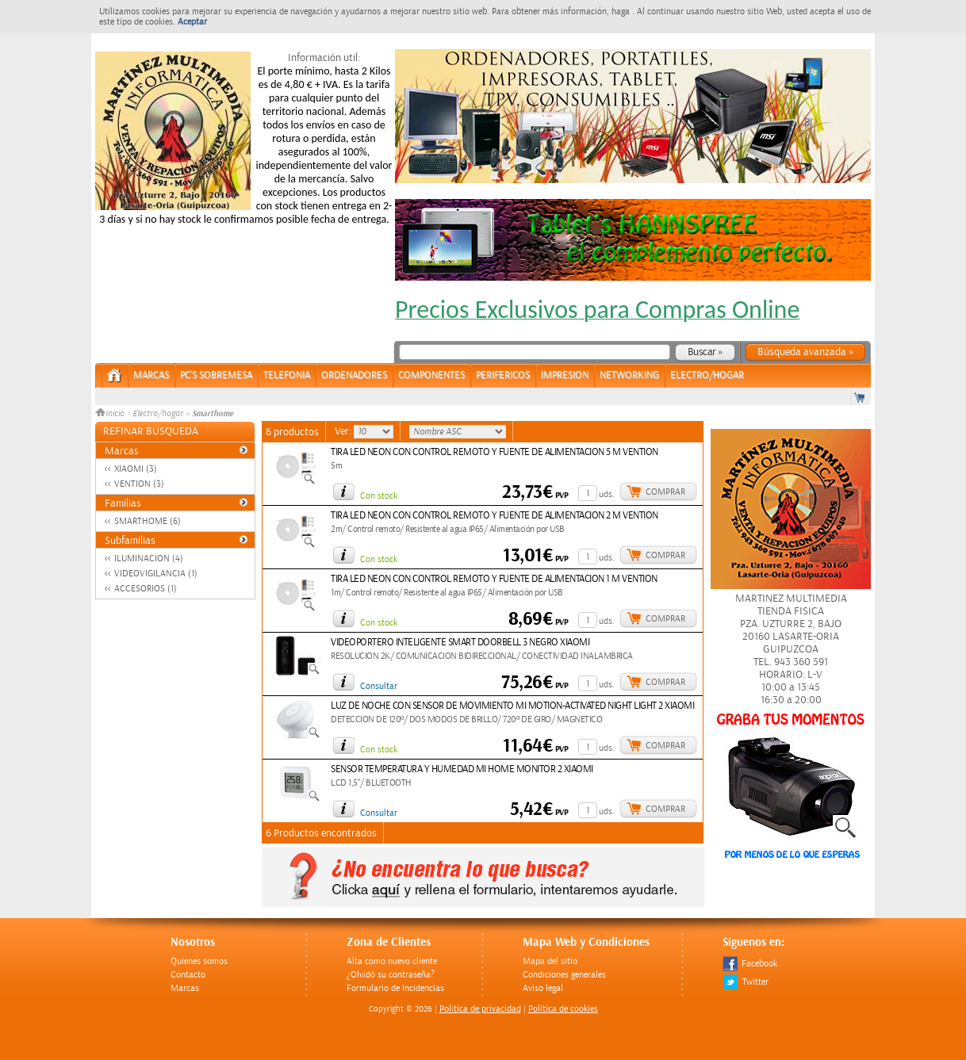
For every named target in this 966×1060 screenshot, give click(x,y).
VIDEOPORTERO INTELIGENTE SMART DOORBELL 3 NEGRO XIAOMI (460, 643)
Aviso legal (543, 988)
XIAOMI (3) (135, 469)
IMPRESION (564, 375)
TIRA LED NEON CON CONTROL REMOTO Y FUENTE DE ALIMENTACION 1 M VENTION (494, 579)
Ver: (344, 431)
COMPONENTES (431, 375)
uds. (607, 494)
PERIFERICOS (503, 375)
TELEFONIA (286, 375)
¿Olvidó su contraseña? (391, 975)
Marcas (151, 375)
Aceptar (192, 22)
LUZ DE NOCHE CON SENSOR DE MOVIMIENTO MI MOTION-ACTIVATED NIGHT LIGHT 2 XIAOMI (512, 706)
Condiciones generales (564, 975)
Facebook (750, 964)
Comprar (665, 492)
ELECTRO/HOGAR (707, 375)
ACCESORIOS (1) (145, 589)
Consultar (378, 686)
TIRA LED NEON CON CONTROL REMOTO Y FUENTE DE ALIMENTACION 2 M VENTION (494, 516)
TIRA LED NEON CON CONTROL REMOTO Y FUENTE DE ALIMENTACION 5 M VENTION (494, 452)
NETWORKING (629, 375)
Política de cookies (563, 1009)
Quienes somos (199, 961)
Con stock (378, 496)
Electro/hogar (157, 414)
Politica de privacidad (480, 1009)
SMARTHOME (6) (147, 521)
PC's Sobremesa (216, 375)
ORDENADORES (354, 375)
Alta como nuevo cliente (392, 961)
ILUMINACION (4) (148, 558)
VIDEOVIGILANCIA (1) (155, 573)
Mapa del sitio (550, 961)
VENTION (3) (139, 484)
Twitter (746, 982)
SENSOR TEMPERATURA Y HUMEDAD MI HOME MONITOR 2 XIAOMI (462, 769)
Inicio (111, 414)
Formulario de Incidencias (395, 988)
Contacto (188, 975)
